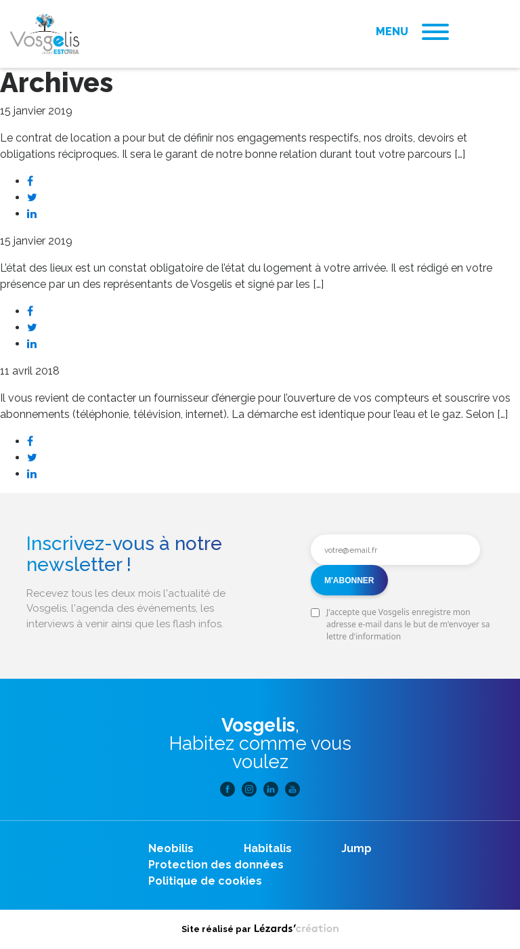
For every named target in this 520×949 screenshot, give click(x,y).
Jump (356, 848)
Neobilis (171, 848)
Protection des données (216, 864)
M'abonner (349, 580)
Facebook (227, 789)
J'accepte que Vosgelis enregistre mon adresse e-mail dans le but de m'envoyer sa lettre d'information (408, 624)
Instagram (249, 789)
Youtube (292, 789)
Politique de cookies (205, 880)
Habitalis (268, 848)
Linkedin (270, 789)
